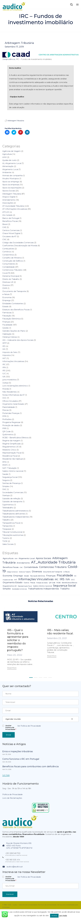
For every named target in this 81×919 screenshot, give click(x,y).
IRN (4, 367)
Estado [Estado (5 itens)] (26, 576)
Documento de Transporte (14, 291)
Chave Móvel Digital (11, 233)
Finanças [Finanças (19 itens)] (51, 575)
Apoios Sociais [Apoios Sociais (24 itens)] (43, 558)
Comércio (6, 251)
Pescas (5, 410)
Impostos (6, 355)
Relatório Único (9, 450)
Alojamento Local (10, 169)
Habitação (7, 334)
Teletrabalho (7, 507)
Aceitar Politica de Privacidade (10, 727)
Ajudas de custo (9, 160)
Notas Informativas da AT (13, 395)
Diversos (6, 285)
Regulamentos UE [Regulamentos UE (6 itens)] (10, 586)
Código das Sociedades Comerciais (18, 242)
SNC (4, 489)
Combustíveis (8, 248)
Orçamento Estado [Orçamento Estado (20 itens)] (12, 582)
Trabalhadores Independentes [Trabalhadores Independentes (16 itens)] (43, 588)
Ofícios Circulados (10, 401)
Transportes (7, 526)
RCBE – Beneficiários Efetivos (15, 437)
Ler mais (63, 915)
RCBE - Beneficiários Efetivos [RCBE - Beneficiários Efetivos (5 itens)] (67, 583)
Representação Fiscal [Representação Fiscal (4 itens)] (25, 586)
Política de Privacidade (12, 794)
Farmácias (6, 312)
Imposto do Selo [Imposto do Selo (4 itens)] (8, 580)
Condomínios (8, 255)
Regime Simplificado (11, 444)
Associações (7, 203)
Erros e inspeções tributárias (17, 751)
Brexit (5, 224)
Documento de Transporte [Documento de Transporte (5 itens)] (52, 572)
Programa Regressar (11, 422)
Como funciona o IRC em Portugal (20, 759)
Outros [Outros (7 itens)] (26, 583)
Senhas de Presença (11, 483)
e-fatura (5, 294)
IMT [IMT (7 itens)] (15, 580)
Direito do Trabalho (10, 279)
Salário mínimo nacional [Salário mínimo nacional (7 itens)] (42, 586)
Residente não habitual (12, 459)
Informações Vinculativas (13, 361)
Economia (6, 297)
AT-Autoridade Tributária (13, 206)
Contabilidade (8, 267)
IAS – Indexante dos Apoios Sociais (17, 340)
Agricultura (7, 154)
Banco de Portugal (10, 218)
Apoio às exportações (12, 188)
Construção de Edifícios (12, 261)
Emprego (6, 300)
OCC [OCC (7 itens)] (73, 580)
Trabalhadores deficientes (13, 514)
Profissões (6, 419)
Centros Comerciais (11, 230)
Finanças (6, 322)
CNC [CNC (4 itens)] (21, 567)
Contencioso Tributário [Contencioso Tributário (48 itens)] (53, 567)
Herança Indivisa (9, 337)
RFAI (4, 462)
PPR (4, 416)
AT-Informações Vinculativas (14, 209)
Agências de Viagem (11, 151)
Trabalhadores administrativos (15, 511)
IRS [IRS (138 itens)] (62, 579)
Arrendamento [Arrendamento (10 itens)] (23, 563)
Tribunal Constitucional (12, 532)
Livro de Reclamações (12, 798)
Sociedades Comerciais (12, 492)
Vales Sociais (8, 544)
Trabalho (6, 520)
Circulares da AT (9, 236)
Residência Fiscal (9, 456)
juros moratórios (9, 379)
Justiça (5, 383)
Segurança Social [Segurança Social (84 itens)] (64, 585)
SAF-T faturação (9, 468)
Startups (6, 495)
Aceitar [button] (54, 915)
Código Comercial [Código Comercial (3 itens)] (12, 572)
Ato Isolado (7, 215)
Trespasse (6, 529)
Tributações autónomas (12, 535)
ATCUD (5, 212)
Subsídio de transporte (12, 501)
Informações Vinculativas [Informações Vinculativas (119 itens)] (36, 579)
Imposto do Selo (9, 352)
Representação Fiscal (11, 453)
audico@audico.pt (15, 866)
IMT (4, 358)
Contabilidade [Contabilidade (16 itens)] (31, 567)
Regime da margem (11, 440)
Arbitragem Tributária (19, 43)
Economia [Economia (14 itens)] (7, 576)
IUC (4, 373)
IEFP (4, 343)
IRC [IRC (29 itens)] (56, 579)
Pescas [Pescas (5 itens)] (32, 583)
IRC (4, 364)
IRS (3, 370)
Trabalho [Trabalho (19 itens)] (65, 588)
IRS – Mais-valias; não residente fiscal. (60, 631)
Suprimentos (8, 504)
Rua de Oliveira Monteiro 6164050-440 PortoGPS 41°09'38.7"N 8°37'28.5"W (19, 845)
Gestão (5, 328)
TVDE (4, 541)
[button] (11, 668)
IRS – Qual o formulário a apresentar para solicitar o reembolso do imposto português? (17, 640)
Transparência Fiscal (11, 523)
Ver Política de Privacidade (29, 726)
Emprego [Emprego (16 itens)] (18, 575)
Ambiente (6, 172)
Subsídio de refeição (11, 498)
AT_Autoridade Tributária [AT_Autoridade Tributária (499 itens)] (53, 562)
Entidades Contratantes (12, 303)
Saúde (5, 474)
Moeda (5, 389)
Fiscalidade (7, 325)
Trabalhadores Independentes (15, 517)
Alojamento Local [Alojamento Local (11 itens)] (27, 558)
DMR (4, 288)
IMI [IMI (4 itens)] (75, 576)
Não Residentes (9, 392)
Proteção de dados (10, 425)
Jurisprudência (8, 59)
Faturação (6, 316)
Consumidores (8, 264)
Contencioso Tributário (12, 270)
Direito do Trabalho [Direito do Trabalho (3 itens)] (25, 572)
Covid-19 (6, 273)
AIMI (4, 157)
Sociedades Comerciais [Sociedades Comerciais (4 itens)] (19, 589)
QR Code (6, 431)
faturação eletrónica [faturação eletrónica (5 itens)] (37, 576)
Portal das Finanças (10, 413)
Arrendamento (8, 200)
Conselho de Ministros (12, 258)
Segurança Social (9, 477)
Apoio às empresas (10, 184)
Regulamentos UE (10, 447)
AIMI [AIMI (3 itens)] (16, 558)
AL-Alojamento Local (11, 163)
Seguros (6, 480)
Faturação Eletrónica (11, 319)
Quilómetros (7, 434)
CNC (4, 239)
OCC (4, 398)
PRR (4, 428)
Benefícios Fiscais (10, 221)
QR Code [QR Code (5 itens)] (52, 583)
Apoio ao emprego (10, 181)
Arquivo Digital (8, 197)
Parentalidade (8, 407)
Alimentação (8, 166)
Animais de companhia (12, 175)
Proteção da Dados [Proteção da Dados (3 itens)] (42, 583)
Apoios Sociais (8, 191)
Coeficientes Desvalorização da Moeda (19, 245)
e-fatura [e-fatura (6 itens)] (66, 572)
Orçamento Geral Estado (13, 404)
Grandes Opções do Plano (13, 331)
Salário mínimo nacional (12, 471)
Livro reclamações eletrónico (15, 386)
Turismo (5, 538)
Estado (5, 306)
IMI (3, 349)
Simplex (5, 486)
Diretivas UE (7, 282)
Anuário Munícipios (10, 178)
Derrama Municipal (10, 276)
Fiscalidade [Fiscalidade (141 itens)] (65, 575)
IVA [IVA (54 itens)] (68, 579)
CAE (4, 227)
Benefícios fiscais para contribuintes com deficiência (30, 766)
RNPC (5, 465)
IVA (3, 376)
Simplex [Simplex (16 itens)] (7, 588)
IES (3, 346)
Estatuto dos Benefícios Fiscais (16, 309)
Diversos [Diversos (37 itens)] (37, 571)
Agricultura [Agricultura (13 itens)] (8, 558)
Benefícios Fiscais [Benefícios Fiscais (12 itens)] (11, 567)
